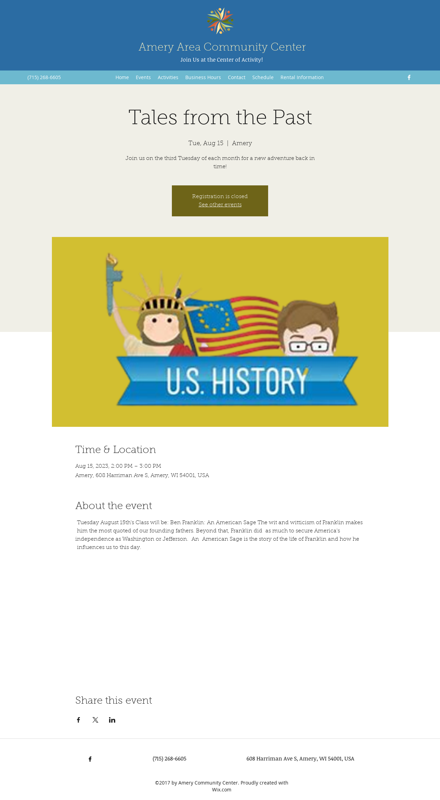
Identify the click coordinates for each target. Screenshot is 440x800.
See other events (220, 205)
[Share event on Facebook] (78, 720)
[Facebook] (409, 77)
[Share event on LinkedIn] (112, 720)
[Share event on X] (95, 720)
